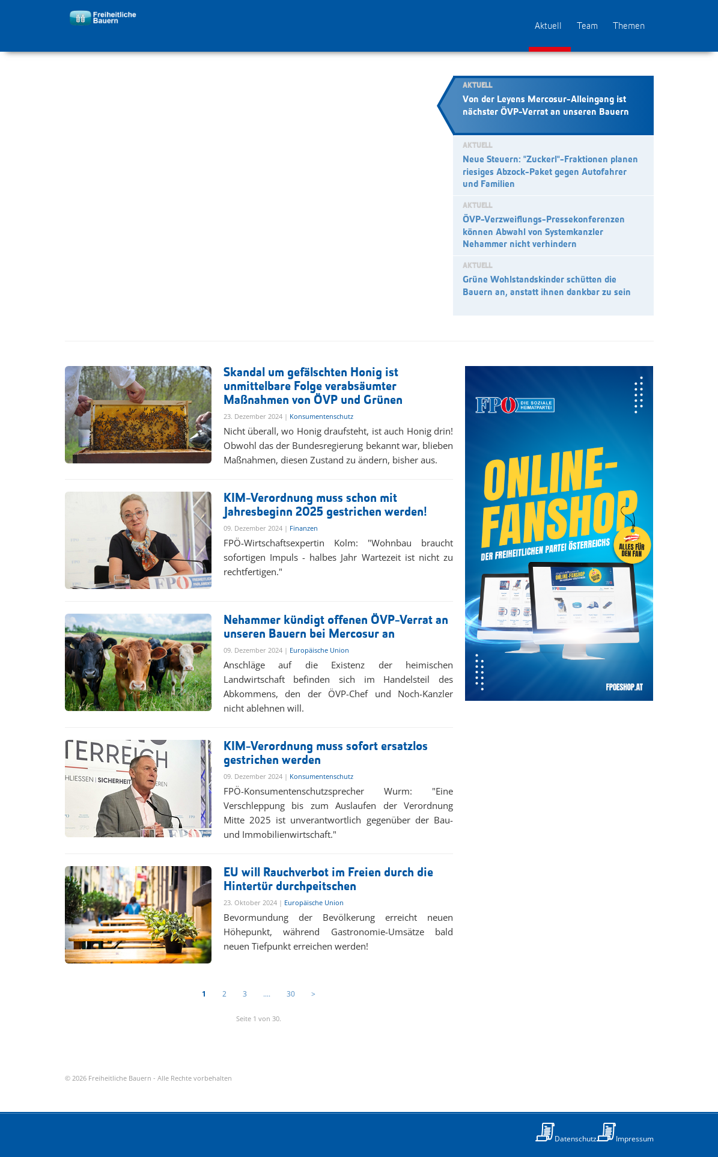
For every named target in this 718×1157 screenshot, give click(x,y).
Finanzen (304, 528)
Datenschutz (576, 1139)
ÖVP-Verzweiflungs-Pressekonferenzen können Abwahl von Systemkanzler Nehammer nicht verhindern (544, 232)
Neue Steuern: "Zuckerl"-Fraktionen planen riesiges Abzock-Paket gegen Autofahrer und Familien (550, 172)
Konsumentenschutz (321, 416)
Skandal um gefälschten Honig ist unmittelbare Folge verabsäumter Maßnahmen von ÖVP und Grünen (313, 387)
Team (587, 26)
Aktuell (548, 26)
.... (266, 994)
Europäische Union (319, 650)
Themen (629, 26)
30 (291, 994)
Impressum (635, 1139)
